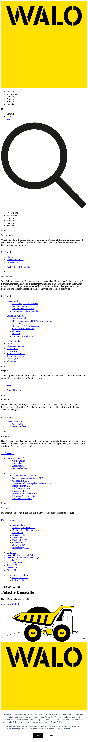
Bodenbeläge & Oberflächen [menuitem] (25, 303)
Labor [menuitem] (9, 343)
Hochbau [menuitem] (16, 333)
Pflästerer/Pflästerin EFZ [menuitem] (23, 496)
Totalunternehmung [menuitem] (15, 356)
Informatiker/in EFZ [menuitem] (21, 486)
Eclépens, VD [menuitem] (18, 535)
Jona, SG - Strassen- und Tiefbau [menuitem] (21, 555)
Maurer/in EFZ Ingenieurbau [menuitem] (25, 493)
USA (9, 116)
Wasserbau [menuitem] (11, 361)
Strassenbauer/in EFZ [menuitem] (22, 498)
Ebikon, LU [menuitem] (17, 532)
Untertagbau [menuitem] (12, 358)
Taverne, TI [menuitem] (12, 565)
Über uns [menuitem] (11, 257)
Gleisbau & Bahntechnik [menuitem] (23, 328)
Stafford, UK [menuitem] (18, 580)
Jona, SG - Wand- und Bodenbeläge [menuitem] (23, 557)
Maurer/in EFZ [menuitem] (19, 491)
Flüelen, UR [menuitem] (17, 537)
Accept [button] (38, 736)
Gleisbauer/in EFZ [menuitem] (20, 481)
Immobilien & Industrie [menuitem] (23, 308)
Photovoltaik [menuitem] (12, 348)
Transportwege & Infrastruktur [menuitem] (26, 311)
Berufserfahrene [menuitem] (19, 468)
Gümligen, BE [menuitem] (18, 545)
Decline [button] (50, 736)
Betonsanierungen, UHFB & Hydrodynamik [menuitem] (32, 321)
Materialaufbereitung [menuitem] (16, 346)
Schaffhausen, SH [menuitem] (15, 562)
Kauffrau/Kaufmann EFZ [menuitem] (23, 488)
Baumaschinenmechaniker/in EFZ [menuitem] (27, 478)
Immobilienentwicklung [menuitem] (23, 336)
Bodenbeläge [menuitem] (18, 323)
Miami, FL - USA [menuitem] (20, 577)
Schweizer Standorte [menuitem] (16, 525)
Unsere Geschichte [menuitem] (15, 259)
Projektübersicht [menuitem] (14, 390)
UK (8, 119)
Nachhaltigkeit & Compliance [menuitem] (20, 267)
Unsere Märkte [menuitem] (13, 301)
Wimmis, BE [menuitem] (12, 568)
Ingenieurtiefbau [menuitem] (14, 341)
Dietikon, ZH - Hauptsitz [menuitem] (23, 527)
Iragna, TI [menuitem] (11, 552)
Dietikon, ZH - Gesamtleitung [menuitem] (25, 530)
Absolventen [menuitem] (18, 466)
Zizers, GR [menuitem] (11, 570)
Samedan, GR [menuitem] (13, 560)
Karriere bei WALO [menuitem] (15, 458)
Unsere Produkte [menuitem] (14, 421)
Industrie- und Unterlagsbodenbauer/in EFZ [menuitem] (31, 483)
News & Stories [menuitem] (14, 262)
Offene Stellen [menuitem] (18, 461)
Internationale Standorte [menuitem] (17, 575)
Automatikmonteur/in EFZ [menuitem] (24, 475)
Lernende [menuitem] (16, 463)
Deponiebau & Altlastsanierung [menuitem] (26, 326)
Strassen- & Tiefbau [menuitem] (16, 353)
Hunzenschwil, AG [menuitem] (20, 548)
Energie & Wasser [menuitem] (20, 306)
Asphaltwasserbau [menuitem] (20, 318)
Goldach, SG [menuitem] (18, 542)
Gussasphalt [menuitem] (17, 331)
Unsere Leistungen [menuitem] (15, 316)
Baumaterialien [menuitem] (19, 427)
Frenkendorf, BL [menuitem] (19, 540)
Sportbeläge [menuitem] (12, 351)
